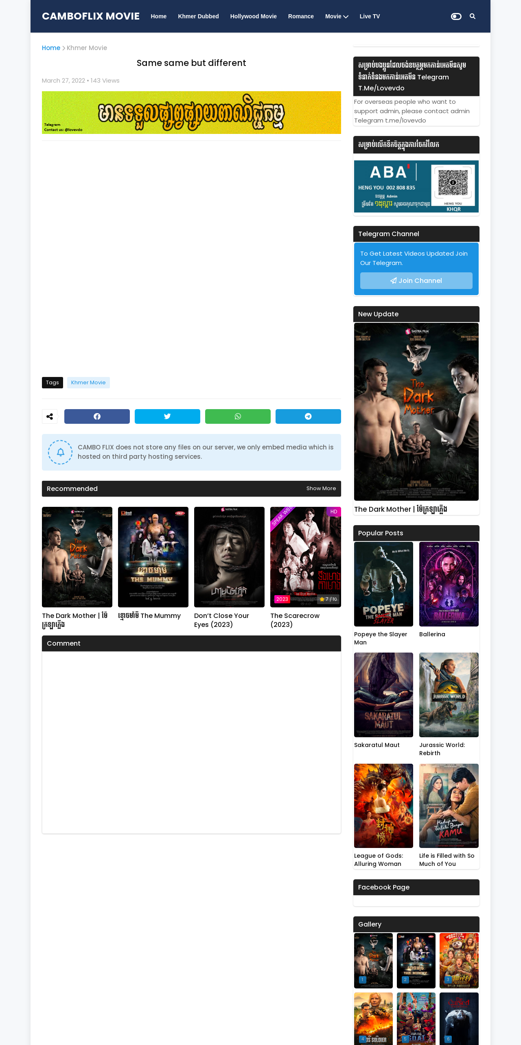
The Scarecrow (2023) (295, 620)
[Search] (472, 16)
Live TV (370, 16)
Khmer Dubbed (198, 16)
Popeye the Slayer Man (380, 638)
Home (159, 16)
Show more (321, 488)
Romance (301, 16)
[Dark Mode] (456, 16)
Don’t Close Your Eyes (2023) (221, 620)
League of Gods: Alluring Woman (378, 860)
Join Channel (420, 280)
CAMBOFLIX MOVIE (91, 16)
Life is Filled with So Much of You (447, 860)
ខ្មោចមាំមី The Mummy (149, 615)
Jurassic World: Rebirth (442, 749)
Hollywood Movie (253, 16)
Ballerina (432, 634)
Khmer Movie (87, 48)
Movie (333, 16)
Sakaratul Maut (377, 745)
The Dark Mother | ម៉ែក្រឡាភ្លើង (74, 620)
